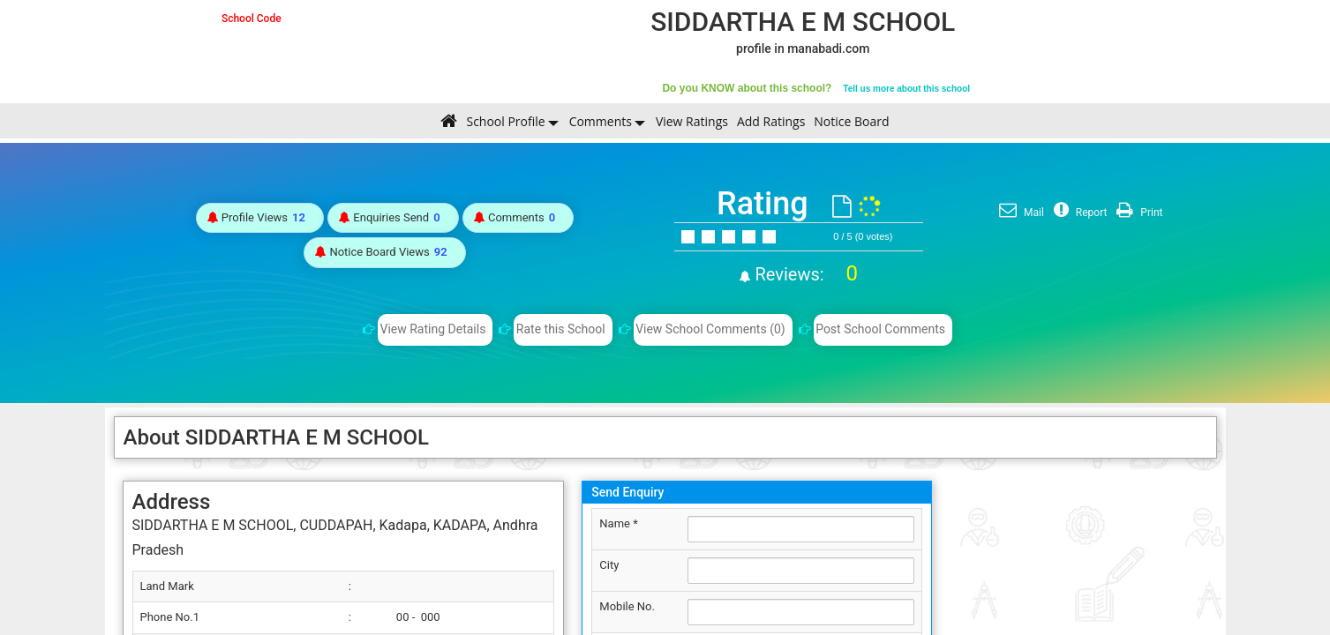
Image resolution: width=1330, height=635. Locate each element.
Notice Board (851, 121)
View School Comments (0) (710, 329)
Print (1137, 212)
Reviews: (804, 274)
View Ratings (692, 121)
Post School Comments (880, 329)
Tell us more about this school (906, 88)
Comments (600, 121)
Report (1078, 212)
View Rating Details (433, 329)
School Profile (505, 121)
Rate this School (560, 329)
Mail (1019, 212)
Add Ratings (771, 121)
